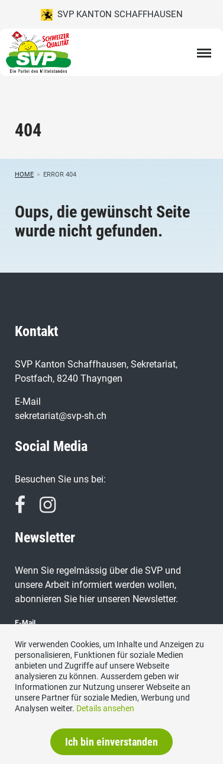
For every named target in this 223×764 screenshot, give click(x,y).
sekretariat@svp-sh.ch (60, 415)
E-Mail (25, 623)
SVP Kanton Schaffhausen (112, 15)
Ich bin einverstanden (111, 742)
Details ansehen (105, 708)
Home (24, 174)
